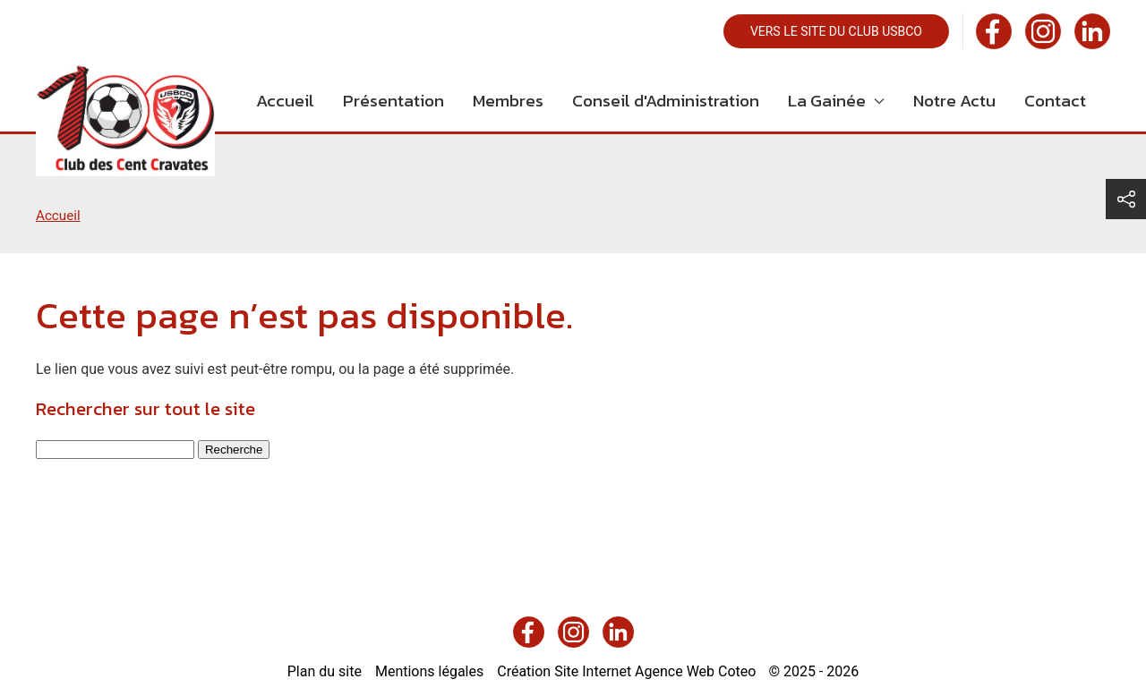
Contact (1055, 101)
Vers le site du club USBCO (836, 31)
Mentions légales (429, 671)
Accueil (285, 101)
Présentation (393, 101)
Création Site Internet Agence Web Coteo (626, 671)
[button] (1126, 199)
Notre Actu (954, 101)
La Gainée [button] (836, 101)
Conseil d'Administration (665, 101)
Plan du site (324, 671)
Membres (508, 101)
